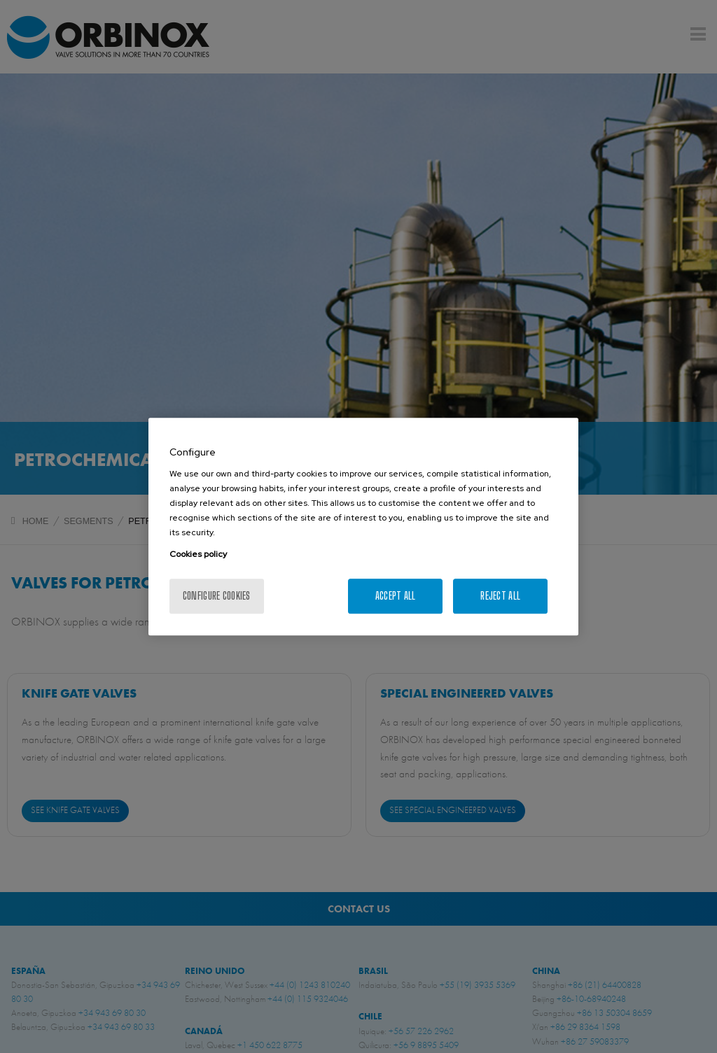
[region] (363, 527)
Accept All (395, 596)
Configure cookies (217, 596)
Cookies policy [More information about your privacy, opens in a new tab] (198, 554)
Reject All (500, 596)
